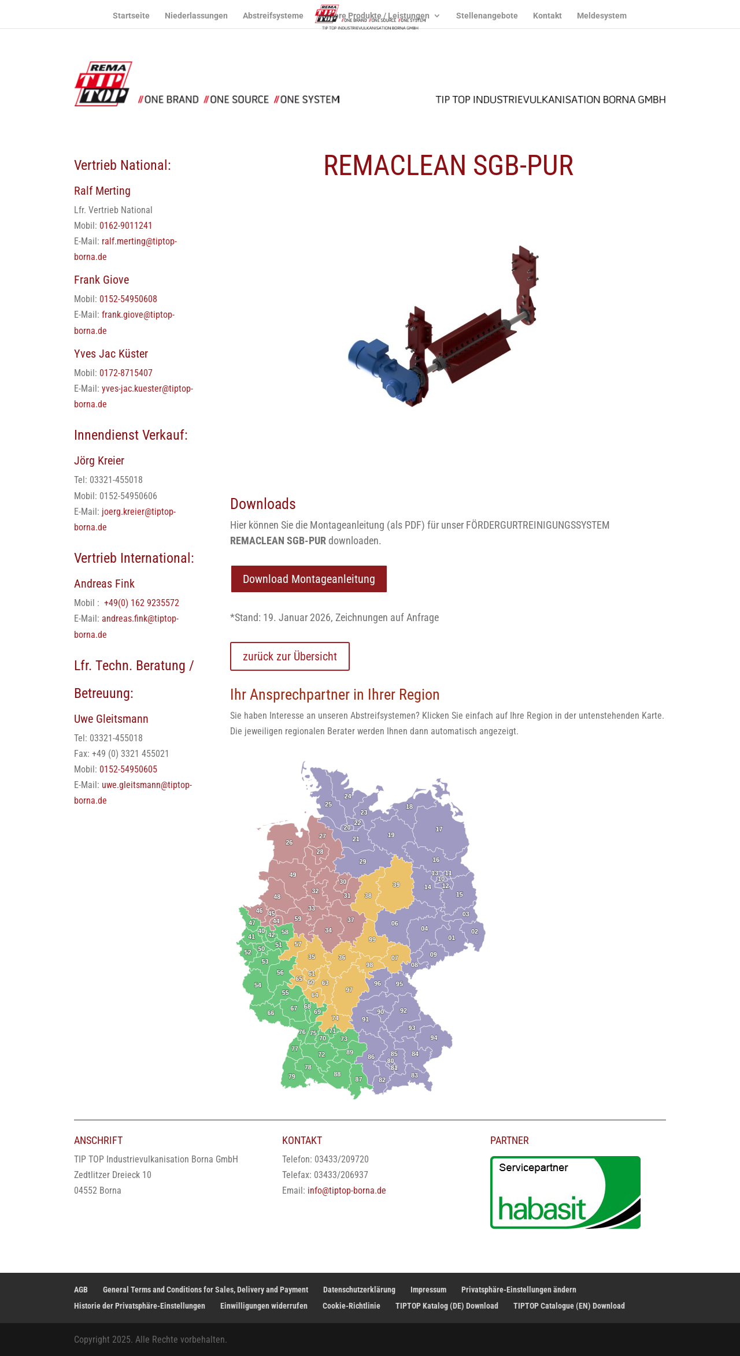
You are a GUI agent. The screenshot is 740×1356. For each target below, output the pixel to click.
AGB (81, 1289)
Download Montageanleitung (309, 579)
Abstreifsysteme (273, 16)
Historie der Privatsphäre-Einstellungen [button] (139, 1305)
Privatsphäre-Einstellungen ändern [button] (518, 1289)
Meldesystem (602, 16)
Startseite (131, 16)
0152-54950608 (128, 299)
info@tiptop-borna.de (347, 1190)
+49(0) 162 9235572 (141, 602)
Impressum (428, 1289)
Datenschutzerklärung (359, 1289)
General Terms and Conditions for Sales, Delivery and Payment (205, 1289)
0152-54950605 (128, 769)
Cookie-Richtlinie (351, 1305)
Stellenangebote (487, 16)
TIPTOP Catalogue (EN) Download (569, 1305)
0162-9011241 (126, 225)
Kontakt (547, 16)
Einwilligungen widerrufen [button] (264, 1305)
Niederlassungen (196, 16)
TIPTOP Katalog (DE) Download (446, 1305)
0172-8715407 (126, 372)
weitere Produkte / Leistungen (374, 16)
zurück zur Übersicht (290, 656)
